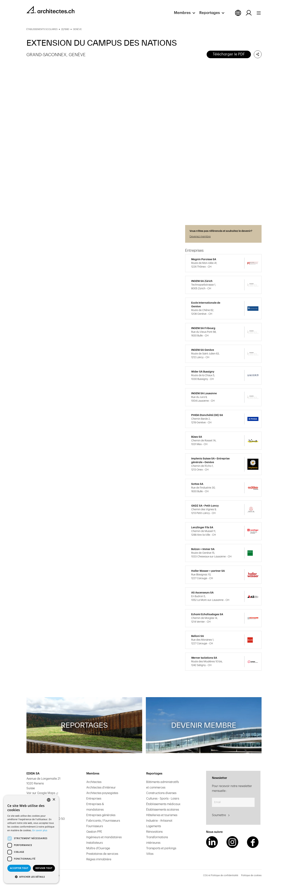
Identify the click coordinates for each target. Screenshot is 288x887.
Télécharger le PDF (229, 54)
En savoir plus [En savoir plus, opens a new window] (39, 830)
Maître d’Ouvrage (98, 848)
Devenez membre (200, 236)
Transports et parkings (161, 848)
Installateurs (94, 842)
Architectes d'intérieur (101, 787)
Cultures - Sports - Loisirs (162, 798)
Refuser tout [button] (43, 868)
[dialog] (31, 839)
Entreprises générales (100, 815)
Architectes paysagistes (102, 793)
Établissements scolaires (162, 809)
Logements (153, 826)
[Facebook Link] (253, 842)
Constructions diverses (161, 793)
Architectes (93, 782)
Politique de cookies (251, 875)
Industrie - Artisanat (159, 820)
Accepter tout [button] (19, 868)
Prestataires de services (102, 853)
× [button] (53, 799)
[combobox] (49, 800)
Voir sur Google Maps (40, 793)
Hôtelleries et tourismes (161, 815)
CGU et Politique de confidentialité (220, 875)
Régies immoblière (98, 859)
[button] (186, 13)
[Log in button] (249, 13)
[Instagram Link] (232, 842)
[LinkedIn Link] (212, 842)
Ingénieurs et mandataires (104, 837)
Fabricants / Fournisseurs (103, 820)
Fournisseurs (94, 826)
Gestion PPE (94, 831)
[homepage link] (50, 9)
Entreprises (93, 798)
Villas (149, 853)
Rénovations (154, 831)
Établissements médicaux (163, 804)
